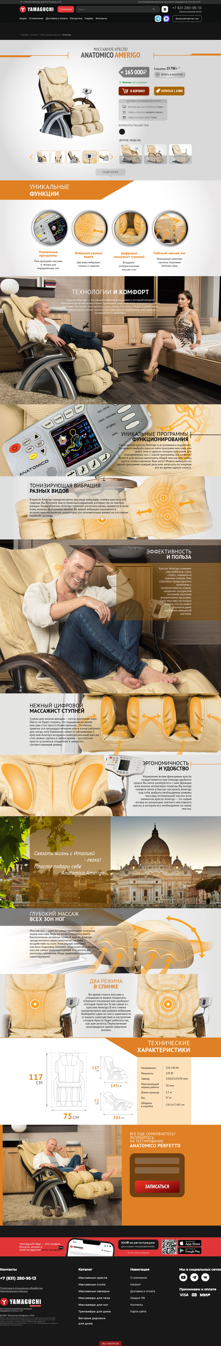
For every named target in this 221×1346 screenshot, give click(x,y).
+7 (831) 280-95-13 (18, 1278)
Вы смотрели (110, 1343)
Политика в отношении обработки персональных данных (21, 1289)
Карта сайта (138, 1311)
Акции (23, 18)
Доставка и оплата (57, 18)
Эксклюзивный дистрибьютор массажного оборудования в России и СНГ (169, 2)
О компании (36, 18)
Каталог (135, 1284)
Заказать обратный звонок (190, 11)
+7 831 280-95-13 (187, 8)
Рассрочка (76, 18)
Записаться (157, 1186)
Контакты (101, 18)
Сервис (89, 18)
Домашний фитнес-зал (187, 18)
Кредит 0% (137, 1298)
